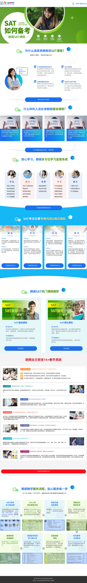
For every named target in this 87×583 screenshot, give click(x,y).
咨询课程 (21, 348)
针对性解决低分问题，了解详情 (43, 150)
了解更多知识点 (10, 265)
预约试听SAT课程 (43, 99)
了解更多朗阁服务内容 (43, 207)
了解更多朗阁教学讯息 (43, 471)
